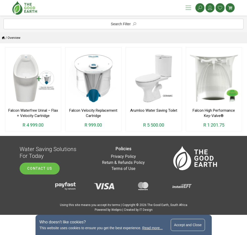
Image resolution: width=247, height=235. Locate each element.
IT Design (146, 210)
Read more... (152, 228)
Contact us (39, 168)
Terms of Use (123, 168)
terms (116, 205)
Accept (188, 225)
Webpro (116, 210)
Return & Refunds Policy (123, 162)
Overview (14, 38)
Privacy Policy (123, 156)
